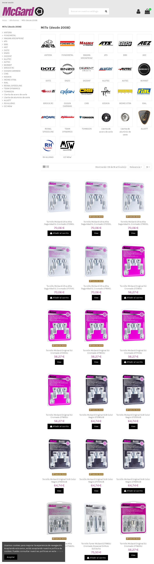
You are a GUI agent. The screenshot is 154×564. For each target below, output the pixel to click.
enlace (60, 551)
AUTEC (125, 80)
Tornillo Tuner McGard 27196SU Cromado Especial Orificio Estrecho (96, 546)
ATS (106, 55)
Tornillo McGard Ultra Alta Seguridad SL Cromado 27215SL (96, 223)
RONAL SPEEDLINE (13, 85)
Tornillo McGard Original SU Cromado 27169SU (59, 416)
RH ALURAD (48, 157)
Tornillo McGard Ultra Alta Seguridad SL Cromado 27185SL (133, 223)
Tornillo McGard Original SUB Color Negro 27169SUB (133, 480)
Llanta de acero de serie (15, 94)
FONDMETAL (67, 55)
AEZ (144, 55)
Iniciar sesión (8, 3)
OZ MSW (67, 157)
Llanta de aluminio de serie (125, 131)
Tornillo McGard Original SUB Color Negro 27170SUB (96, 480)
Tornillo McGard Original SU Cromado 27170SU (133, 351)
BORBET (144, 80)
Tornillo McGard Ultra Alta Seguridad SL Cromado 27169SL (96, 287)
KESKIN (105, 103)
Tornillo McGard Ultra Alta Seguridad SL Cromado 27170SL (59, 287)
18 (148, 167)
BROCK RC (48, 103)
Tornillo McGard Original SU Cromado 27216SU (133, 287)
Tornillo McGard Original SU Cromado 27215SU (59, 351)
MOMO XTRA (125, 103)
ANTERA (48, 55)
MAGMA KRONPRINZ (14, 38)
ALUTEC (105, 80)
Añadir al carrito (59, 233)
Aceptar (11, 557)
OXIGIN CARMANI (12, 71)
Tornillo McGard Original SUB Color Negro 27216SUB (96, 416)
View (96, 233)
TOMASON (87, 128)
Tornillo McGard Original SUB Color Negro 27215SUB (133, 416)
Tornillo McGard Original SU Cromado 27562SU (133, 544)
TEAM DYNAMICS (12, 88)
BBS (125, 55)
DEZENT (87, 80)
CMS (87, 103)
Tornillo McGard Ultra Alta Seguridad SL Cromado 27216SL (59, 223)
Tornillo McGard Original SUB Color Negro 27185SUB (59, 480)
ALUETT (144, 128)
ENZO (67, 80)
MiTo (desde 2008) (12, 26)
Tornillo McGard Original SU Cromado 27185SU (96, 351)
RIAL (144, 103)
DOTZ (48, 80)
